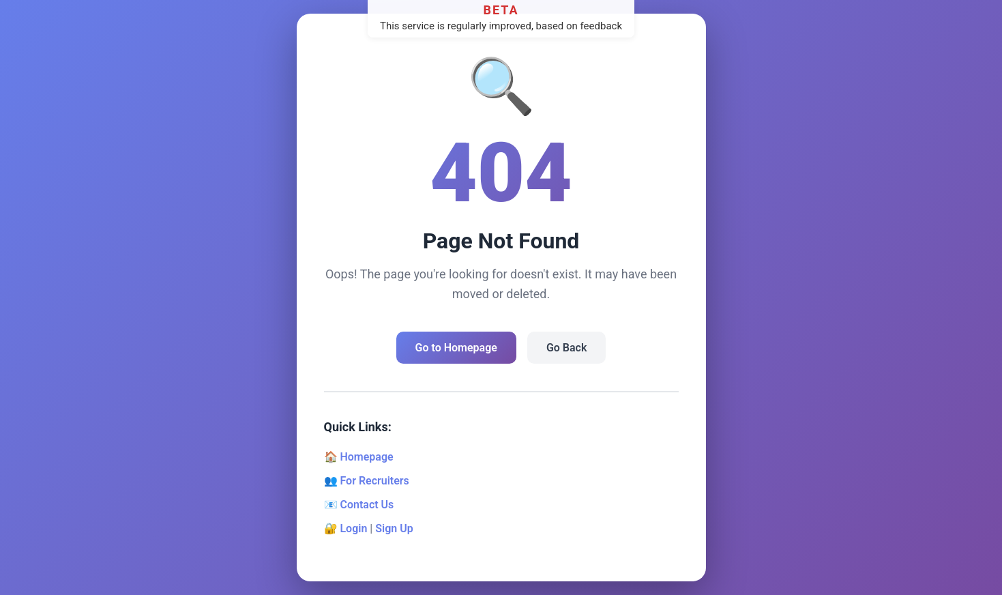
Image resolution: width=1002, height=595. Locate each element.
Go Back (566, 347)
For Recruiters (374, 480)
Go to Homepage (456, 347)
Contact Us (367, 504)
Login (353, 528)
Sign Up (394, 528)
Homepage (366, 456)
